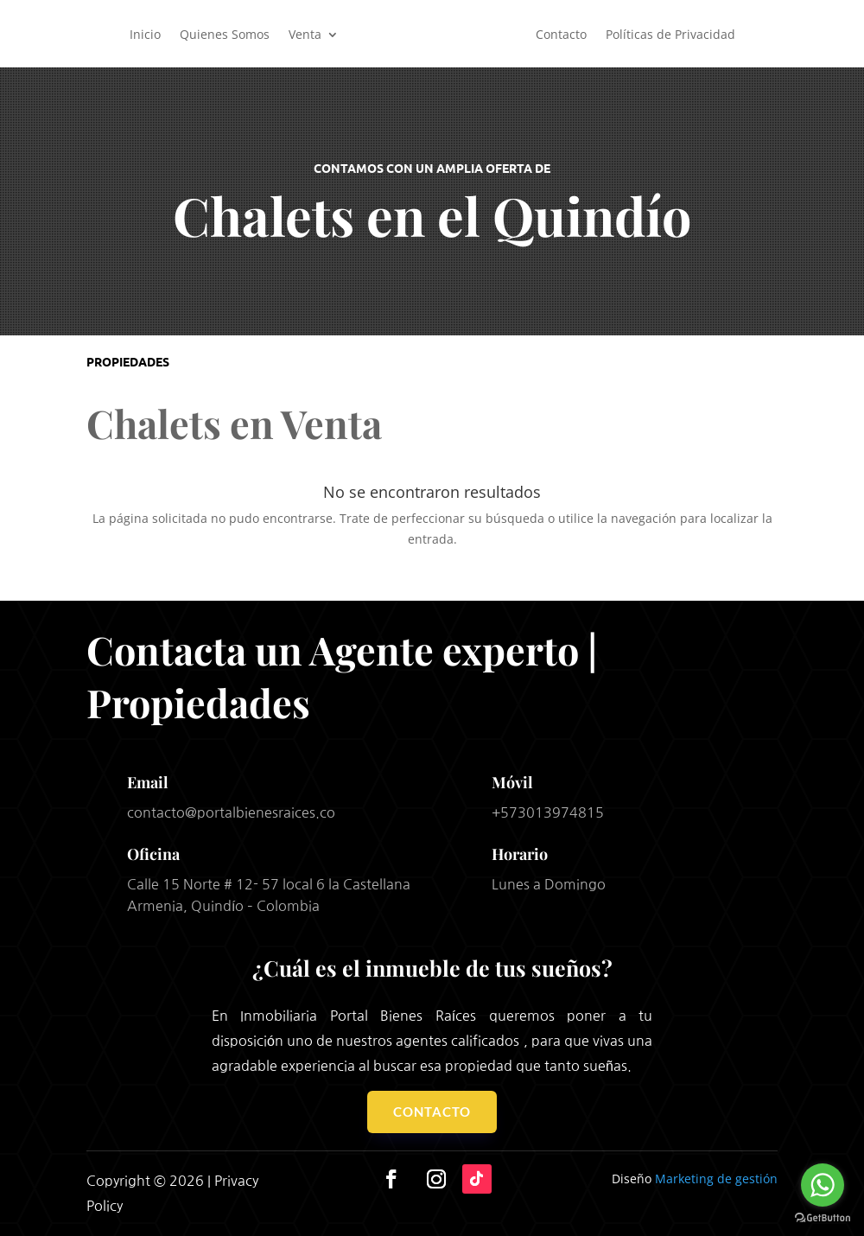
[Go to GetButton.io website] (822, 1218)
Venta (305, 34)
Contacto (561, 34)
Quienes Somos (225, 34)
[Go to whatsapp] (822, 1185)
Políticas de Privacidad (670, 34)
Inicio (145, 34)
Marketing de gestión (716, 1178)
